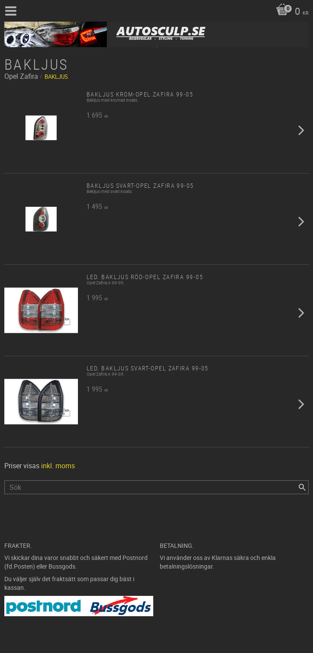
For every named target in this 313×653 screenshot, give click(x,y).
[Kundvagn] (290, 12)
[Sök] (302, 487)
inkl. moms (58, 465)
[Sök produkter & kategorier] (156, 487)
